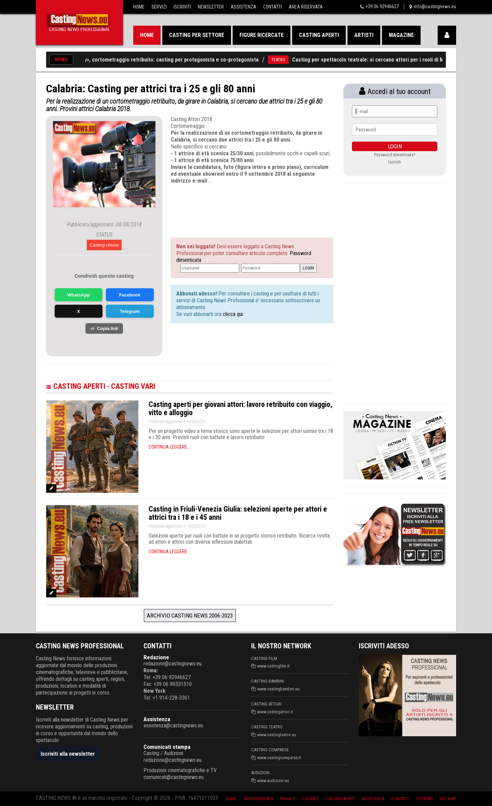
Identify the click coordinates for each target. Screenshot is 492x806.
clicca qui (232, 314)
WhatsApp (78, 295)
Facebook (129, 295)
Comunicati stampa (167, 746)
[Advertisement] (239, 205)
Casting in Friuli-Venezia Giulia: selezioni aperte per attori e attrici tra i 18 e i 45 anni (238, 513)
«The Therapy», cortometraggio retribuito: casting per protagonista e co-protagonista (161, 59)
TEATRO (283, 59)
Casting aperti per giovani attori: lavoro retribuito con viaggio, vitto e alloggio (240, 408)
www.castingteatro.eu (276, 734)
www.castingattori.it (275, 711)
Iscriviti (182, 7)
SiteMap (424, 798)
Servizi (159, 7)
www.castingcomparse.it (279, 757)
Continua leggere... (169, 447)
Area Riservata (306, 7)
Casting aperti (319, 35)
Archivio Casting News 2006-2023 (190, 615)
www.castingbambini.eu (278, 688)
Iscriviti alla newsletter (68, 754)
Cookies (310, 798)
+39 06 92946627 (382, 6)
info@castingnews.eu (435, 6)
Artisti (363, 35)
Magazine (401, 35)
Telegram (130, 311)
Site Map (447, 798)
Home (139, 7)
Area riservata (258, 798)
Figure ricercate (262, 35)
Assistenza (243, 7)
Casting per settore (196, 35)
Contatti (272, 7)
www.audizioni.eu (273, 780)
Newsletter (211, 7)
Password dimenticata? (394, 154)
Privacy (288, 798)
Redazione (156, 657)
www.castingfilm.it (273, 666)
